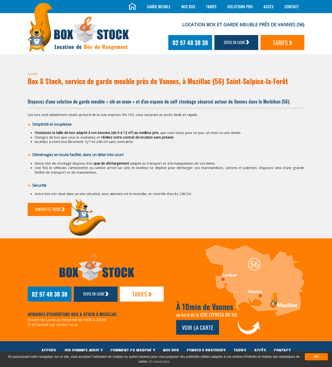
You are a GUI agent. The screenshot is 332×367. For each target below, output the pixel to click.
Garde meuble (159, 6)
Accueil (32, 74)
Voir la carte (197, 327)
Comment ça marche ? (132, 350)
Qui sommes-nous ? (84, 350)
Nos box (188, 6)
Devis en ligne (236, 42)
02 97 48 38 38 (190, 42)
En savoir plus (159, 361)
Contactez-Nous (50, 209)
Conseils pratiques (206, 350)
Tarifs (211, 6)
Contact (292, 6)
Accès (269, 6)
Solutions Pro (240, 6)
